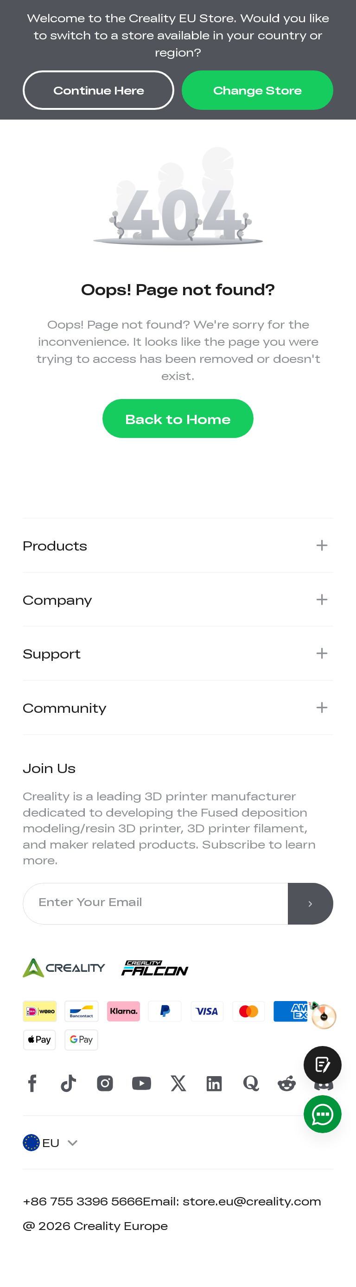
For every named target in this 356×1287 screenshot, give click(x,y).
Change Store (257, 90)
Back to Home (178, 418)
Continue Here (98, 90)
